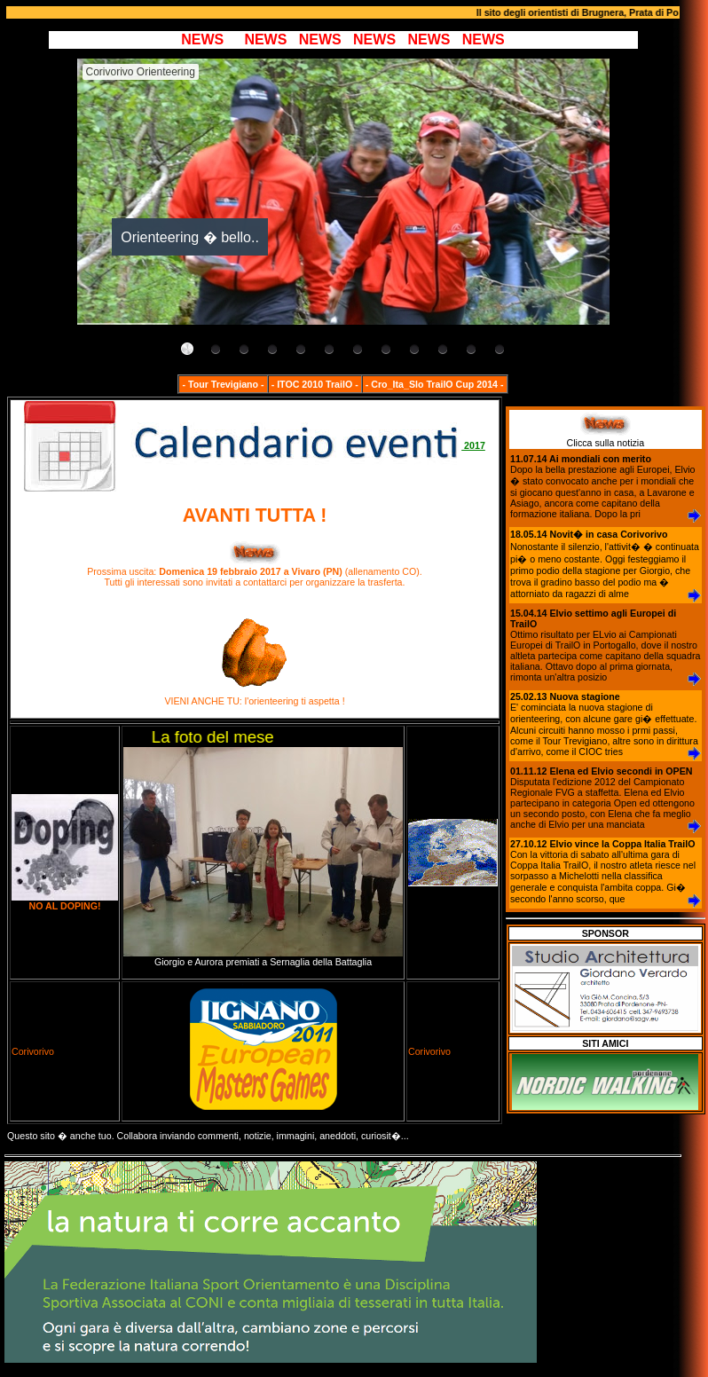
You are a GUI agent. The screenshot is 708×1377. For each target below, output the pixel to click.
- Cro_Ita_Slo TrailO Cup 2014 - (435, 384)
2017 (254, 445)
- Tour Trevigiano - (223, 384)
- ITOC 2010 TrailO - (314, 384)
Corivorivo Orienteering (140, 72)
